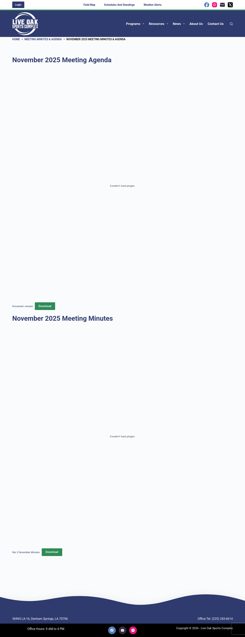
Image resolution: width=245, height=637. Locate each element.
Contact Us (216, 24)
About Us (196, 24)
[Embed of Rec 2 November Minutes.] (122, 436)
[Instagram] (214, 4)
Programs (136, 23)
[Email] (222, 4)
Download (45, 306)
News (179, 23)
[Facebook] (206, 4)
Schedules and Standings (119, 4)
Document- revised (22, 306)
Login (18, 4)
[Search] (231, 23)
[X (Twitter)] (230, 4)
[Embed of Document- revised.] (122, 186)
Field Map (89, 4)
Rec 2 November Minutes (26, 552)
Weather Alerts (153, 4)
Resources (159, 23)
